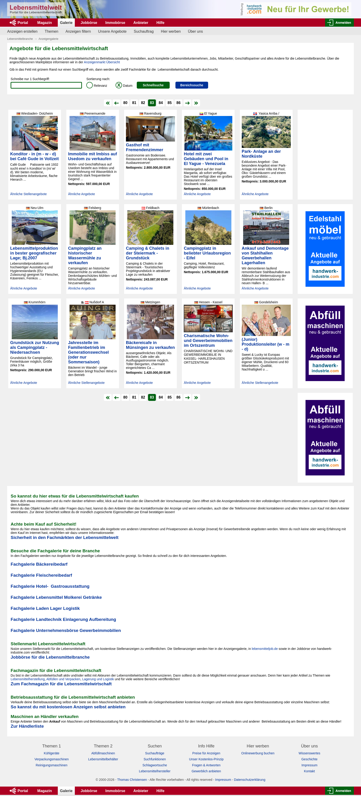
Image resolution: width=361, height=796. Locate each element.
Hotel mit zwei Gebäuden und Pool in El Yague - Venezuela (206, 159)
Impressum (309, 765)
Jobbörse (89, 23)
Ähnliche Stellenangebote (28, 194)
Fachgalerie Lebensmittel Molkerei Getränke (56, 597)
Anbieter (140, 23)
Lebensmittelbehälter (103, 759)
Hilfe (160, 23)
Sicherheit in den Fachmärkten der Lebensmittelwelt (64, 537)
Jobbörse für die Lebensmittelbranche (50, 657)
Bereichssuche (191, 85)
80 (125, 103)
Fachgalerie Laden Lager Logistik (45, 608)
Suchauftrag (144, 31)
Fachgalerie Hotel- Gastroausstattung (50, 586)
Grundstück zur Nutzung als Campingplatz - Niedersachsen (34, 347)
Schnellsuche (153, 85)
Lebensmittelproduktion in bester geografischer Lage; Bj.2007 (34, 253)
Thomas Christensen (132, 780)
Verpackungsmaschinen (52, 759)
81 (134, 103)
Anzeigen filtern (78, 31)
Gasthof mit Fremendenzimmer (144, 147)
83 (152, 103)
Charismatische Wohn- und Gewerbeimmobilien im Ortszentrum (208, 340)
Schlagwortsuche (155, 765)
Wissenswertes (309, 753)
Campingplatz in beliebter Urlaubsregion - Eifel (207, 253)
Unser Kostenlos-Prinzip (206, 759)
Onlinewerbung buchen (257, 753)
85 (170, 103)
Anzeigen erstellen (22, 31)
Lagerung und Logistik (98, 679)
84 (161, 103)
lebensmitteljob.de (265, 649)
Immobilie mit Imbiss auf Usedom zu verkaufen (92, 156)
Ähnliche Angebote (81, 194)
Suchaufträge (154, 753)
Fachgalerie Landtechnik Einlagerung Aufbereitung (63, 619)
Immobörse (115, 23)
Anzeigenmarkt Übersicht (102, 62)
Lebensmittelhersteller (155, 771)
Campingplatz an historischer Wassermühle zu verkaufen (85, 255)
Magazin (44, 23)
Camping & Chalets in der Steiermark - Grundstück (147, 253)
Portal (22, 23)
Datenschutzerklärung (249, 780)
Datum (124, 85)
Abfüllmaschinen (103, 753)
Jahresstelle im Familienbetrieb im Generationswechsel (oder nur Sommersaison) (88, 352)
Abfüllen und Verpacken (63, 679)
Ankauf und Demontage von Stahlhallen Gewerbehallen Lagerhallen (265, 255)
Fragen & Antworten (206, 765)
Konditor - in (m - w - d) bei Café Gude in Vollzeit (34, 156)
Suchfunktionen (155, 759)
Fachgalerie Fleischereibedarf (41, 575)
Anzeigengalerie (48, 39)
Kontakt (309, 771)
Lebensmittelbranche (20, 39)
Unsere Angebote (112, 31)
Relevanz (96, 85)
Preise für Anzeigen (206, 753)
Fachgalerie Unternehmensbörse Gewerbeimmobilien (66, 630)
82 (143, 103)
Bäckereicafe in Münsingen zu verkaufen (150, 345)
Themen (51, 31)
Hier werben (171, 31)
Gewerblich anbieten (206, 771)
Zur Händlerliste (27, 726)
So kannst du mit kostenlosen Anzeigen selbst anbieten (68, 706)
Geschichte (309, 759)
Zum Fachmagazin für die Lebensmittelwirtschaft (61, 683)
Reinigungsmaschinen (51, 765)
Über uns (195, 31)
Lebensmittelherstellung (28, 679)
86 (178, 103)
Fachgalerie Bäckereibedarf (39, 564)
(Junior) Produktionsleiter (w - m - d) (265, 344)
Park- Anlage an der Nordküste (261, 154)
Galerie (66, 23)
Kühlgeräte (51, 753)
